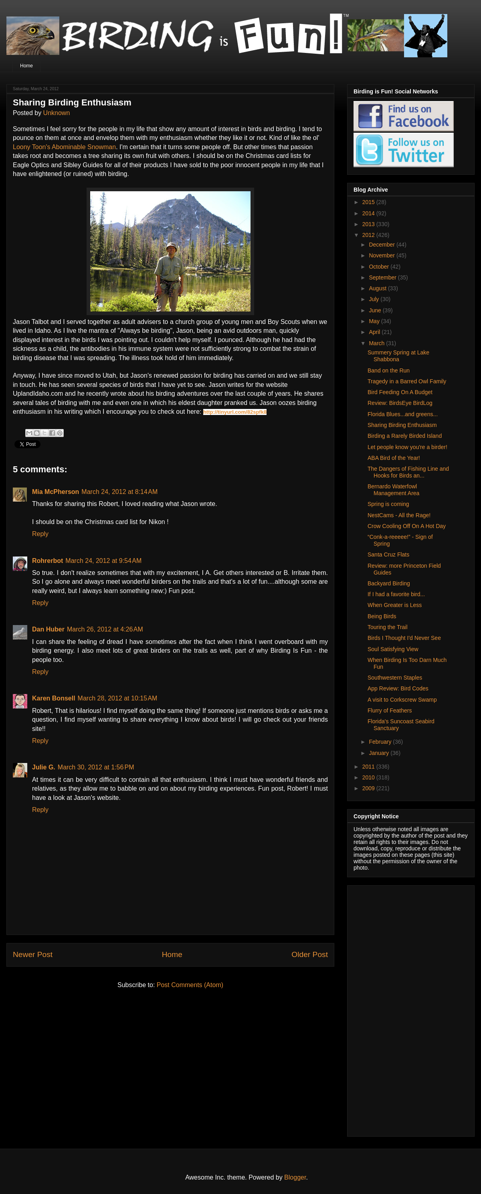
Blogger (295, 1177)
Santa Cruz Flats (388, 554)
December (382, 244)
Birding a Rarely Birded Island (405, 436)
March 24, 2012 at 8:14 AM (119, 491)
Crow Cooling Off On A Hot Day (407, 526)
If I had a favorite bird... (396, 594)
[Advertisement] (402, 1008)
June (375, 310)
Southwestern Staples (395, 677)
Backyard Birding (389, 583)
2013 (369, 224)
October (379, 266)
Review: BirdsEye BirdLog (400, 403)
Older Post (309, 954)
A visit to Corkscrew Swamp (402, 699)
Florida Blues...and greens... (403, 414)
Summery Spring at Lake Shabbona (398, 355)
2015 (369, 202)
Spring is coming (388, 504)
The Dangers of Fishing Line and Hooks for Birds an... (408, 472)
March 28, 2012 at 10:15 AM (118, 698)
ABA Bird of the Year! (394, 458)
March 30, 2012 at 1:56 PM (96, 767)
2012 (369, 235)
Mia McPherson (55, 491)
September (383, 277)
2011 (369, 766)
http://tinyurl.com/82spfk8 (235, 412)
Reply (40, 533)
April (375, 332)
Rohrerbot (47, 560)
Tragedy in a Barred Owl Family (407, 381)
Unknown (56, 112)
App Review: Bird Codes (398, 688)
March (377, 343)
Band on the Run (389, 370)
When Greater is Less (395, 605)
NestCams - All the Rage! (399, 515)
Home (26, 66)
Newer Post (33, 954)
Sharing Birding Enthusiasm (402, 425)
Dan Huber (48, 629)
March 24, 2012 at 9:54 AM (103, 560)
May (375, 321)
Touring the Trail (388, 627)
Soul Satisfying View (393, 649)
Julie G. (43, 767)
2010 (369, 777)
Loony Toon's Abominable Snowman (64, 147)
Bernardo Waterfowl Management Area (393, 489)
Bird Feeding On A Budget (400, 392)
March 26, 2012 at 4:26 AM (105, 629)
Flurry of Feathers (390, 710)
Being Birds (382, 616)
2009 (369, 788)
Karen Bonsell (53, 698)
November (382, 255)
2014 (369, 213)
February (381, 742)
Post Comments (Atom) (190, 985)
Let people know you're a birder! (407, 447)
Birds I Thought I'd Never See (404, 638)
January (379, 753)
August (378, 288)
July (374, 299)
